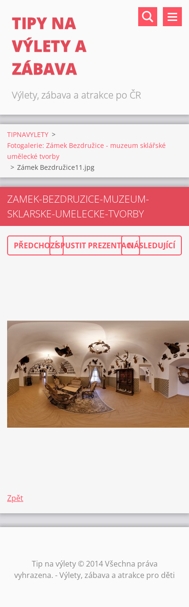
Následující (151, 245)
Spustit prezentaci (94, 245)
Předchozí (35, 245)
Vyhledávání (147, 16)
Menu (172, 16)
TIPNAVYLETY (27, 134)
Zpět (15, 498)
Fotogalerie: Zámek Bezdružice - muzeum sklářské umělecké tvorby (86, 151)
